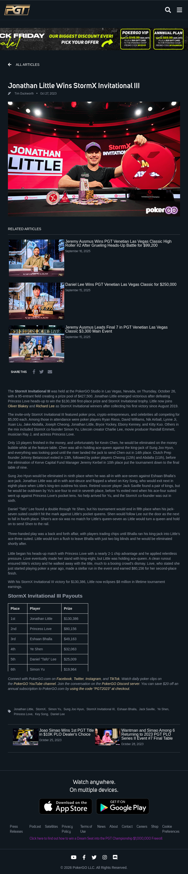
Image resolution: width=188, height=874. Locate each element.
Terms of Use (86, 829)
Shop (154, 826)
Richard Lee (45, 406)
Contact (127, 826)
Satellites (51, 826)
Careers (142, 826)
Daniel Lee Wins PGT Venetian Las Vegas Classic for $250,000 (120, 284)
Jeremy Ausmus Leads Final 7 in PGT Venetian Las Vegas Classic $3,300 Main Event (116, 329)
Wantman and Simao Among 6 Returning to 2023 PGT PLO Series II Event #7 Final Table (148, 734)
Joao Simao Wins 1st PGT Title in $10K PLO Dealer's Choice (66, 732)
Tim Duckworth (24, 93)
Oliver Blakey (18, 406)
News (101, 826)
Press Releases (16, 829)
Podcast (35, 826)
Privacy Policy (67, 829)
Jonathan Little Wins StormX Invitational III (74, 85)
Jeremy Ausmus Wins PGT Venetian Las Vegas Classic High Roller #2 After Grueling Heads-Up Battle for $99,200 (118, 243)
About (113, 826)
